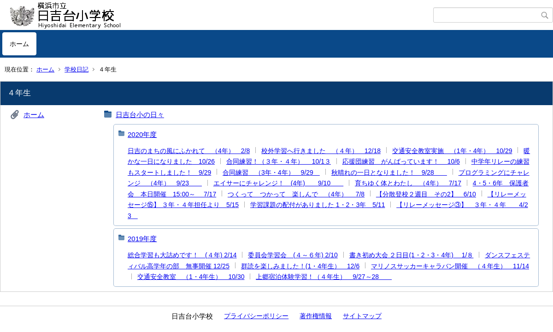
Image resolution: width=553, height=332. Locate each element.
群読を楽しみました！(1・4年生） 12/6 (300, 266)
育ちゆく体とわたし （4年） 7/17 (408, 183)
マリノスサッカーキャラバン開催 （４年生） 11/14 (450, 266)
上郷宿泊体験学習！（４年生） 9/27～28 (324, 276)
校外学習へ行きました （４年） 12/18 (321, 150)
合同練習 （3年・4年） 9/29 (271, 172)
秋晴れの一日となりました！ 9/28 (389, 172)
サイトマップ (362, 316)
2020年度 (142, 134)
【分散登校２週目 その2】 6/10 (426, 194)
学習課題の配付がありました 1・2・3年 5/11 (317, 204)
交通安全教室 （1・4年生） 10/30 (191, 276)
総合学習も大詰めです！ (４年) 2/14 (182, 255)
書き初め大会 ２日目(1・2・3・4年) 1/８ (411, 255)
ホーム (19, 43)
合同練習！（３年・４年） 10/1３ (278, 161)
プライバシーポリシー (256, 316)
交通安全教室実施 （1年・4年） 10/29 (452, 150)
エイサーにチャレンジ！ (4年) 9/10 (278, 183)
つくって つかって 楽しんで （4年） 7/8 (296, 194)
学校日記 (76, 69)
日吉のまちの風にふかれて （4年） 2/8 (189, 150)
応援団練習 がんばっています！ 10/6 (401, 161)
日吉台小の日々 (140, 115)
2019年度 (142, 239)
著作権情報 (316, 316)
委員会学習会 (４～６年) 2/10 (292, 255)
